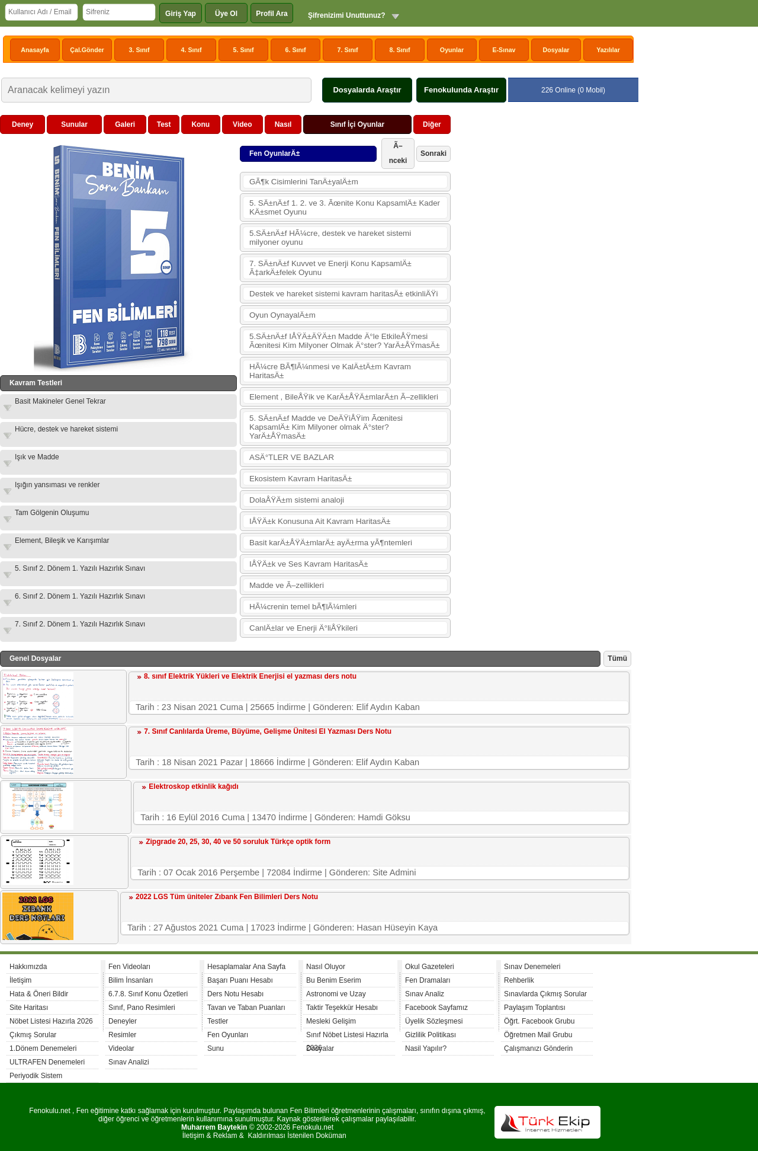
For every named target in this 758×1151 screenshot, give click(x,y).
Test (164, 124)
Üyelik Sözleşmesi (433, 1021)
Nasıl (283, 124)
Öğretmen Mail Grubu (538, 1035)
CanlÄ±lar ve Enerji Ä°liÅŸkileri (303, 628)
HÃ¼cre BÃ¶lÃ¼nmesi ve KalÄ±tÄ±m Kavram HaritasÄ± (330, 371)
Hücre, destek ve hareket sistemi (66, 429)
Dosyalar (555, 49)
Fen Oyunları (227, 1035)
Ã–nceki (398, 153)
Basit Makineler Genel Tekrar (60, 401)
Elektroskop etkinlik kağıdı (193, 786)
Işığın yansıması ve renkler (57, 485)
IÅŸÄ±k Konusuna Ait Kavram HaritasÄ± (319, 521)
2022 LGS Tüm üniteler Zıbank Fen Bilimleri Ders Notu (227, 897)
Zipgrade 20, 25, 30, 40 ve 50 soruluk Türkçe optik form (238, 841)
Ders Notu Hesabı (235, 994)
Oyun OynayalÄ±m (282, 315)
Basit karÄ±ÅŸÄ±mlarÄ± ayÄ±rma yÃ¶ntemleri (330, 542)
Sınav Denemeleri (532, 967)
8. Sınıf (400, 49)
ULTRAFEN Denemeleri (47, 1062)
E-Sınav (503, 49)
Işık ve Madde (37, 457)
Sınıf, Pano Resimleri (141, 1007)
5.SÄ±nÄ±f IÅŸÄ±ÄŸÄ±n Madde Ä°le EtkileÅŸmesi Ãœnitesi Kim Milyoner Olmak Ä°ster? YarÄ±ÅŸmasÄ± (344, 341)
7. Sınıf (348, 49)
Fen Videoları (129, 967)
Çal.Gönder (87, 49)
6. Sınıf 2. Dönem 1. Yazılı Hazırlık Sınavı (80, 596)
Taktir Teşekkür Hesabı (342, 1007)
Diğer (432, 124)
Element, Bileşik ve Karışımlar (62, 540)
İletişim (20, 980)
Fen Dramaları (428, 980)
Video (242, 124)
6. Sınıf (295, 49)
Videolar (121, 1048)
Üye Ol (226, 13)
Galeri (125, 124)
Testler (217, 1021)
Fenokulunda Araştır (461, 89)
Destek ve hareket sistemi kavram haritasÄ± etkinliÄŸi (343, 293)
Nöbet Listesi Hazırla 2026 (51, 1021)
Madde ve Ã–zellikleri (286, 585)
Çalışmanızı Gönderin (538, 1048)
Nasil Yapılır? (426, 1048)
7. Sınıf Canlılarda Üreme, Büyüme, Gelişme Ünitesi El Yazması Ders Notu (267, 731)
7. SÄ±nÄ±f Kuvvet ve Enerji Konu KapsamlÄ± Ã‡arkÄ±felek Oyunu (330, 268)
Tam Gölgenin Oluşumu (52, 513)
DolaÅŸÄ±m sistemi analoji (296, 499)
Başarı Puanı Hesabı (240, 980)
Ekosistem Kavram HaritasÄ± (300, 478)
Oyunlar (452, 49)
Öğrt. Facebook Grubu (539, 1021)
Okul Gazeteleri (429, 967)
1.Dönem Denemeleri (42, 1048)
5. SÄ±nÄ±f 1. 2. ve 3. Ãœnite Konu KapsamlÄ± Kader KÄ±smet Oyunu (344, 207)
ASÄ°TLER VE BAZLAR (291, 457)
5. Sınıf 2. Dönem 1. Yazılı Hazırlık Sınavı (80, 568)
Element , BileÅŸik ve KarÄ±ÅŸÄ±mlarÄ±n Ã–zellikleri (343, 396)
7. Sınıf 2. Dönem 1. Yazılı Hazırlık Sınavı (80, 624)
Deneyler (122, 1021)
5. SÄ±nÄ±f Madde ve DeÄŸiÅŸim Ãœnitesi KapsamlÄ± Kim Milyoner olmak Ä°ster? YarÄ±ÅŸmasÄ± (326, 427)
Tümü (617, 658)
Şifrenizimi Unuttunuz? (347, 15)
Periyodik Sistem (35, 1076)
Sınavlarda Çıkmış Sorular (545, 994)
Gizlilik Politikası (430, 1035)
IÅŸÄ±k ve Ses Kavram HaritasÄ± (308, 563)
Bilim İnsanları (130, 980)
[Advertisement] (542, 293)
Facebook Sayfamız (436, 1007)
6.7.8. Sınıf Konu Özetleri (148, 994)
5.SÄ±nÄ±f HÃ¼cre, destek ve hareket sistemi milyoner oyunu (330, 238)
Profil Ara (272, 13)
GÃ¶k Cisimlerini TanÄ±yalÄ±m (303, 181)
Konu (200, 124)
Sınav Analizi (128, 1062)
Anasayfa (35, 49)
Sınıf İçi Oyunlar (357, 124)
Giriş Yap (180, 13)
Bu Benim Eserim (333, 980)
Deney (22, 124)
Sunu (215, 1048)
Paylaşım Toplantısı (535, 1007)
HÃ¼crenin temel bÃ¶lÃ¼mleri (302, 606)
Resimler (122, 1035)
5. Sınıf (243, 49)
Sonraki (433, 153)
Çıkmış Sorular (32, 1035)
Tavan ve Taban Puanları (246, 1007)
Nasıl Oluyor (325, 967)
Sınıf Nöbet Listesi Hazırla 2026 (347, 1036)
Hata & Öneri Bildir (38, 994)
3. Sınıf (139, 49)
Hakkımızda (28, 967)
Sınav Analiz (424, 994)
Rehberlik (519, 980)
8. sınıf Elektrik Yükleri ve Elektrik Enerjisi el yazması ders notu (250, 676)
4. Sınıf (191, 49)
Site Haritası (28, 1007)
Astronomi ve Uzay (336, 994)
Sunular (74, 124)
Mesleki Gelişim (331, 1021)
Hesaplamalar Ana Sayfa (246, 967)
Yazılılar (608, 49)
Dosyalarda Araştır (367, 89)
